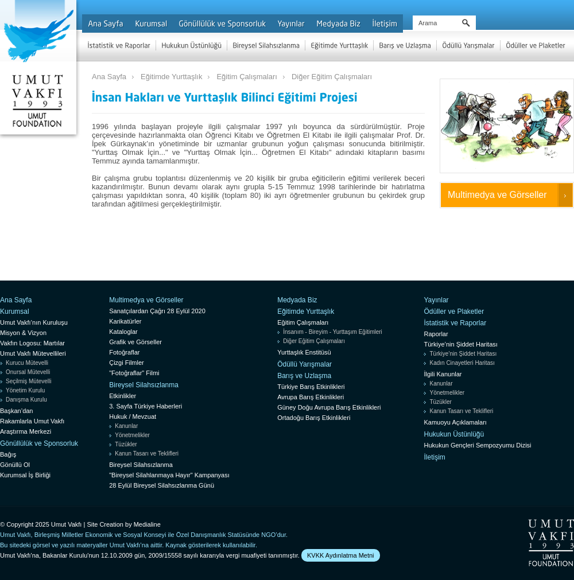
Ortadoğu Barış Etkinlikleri (313, 417)
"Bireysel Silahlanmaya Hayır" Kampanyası (169, 475)
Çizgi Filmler (126, 362)
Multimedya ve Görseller (497, 195)
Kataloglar (123, 331)
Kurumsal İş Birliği (25, 475)
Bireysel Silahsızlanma (144, 385)
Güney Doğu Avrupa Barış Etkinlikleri (329, 407)
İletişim (434, 457)
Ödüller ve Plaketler (454, 311)
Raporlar (436, 333)
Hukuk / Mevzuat (132, 416)
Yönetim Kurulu (25, 390)
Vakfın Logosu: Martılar (32, 343)
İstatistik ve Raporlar (455, 323)
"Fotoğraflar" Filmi (134, 372)
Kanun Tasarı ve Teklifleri (147, 453)
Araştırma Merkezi (25, 431)
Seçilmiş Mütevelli (28, 381)
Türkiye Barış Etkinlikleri (310, 386)
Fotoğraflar (124, 352)
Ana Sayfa (109, 76)
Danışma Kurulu (26, 399)
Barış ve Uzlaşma (304, 376)
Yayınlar (436, 300)
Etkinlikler (122, 395)
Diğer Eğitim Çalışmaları (332, 76)
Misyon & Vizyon (23, 332)
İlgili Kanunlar (442, 374)
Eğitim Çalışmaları (246, 76)
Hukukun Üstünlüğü (454, 434)
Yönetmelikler (132, 435)
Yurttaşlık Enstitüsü (304, 352)
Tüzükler (126, 444)
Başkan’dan (16, 410)
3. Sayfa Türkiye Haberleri (145, 406)
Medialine (147, 524)
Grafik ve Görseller (135, 341)
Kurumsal (14, 311)
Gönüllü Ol (15, 464)
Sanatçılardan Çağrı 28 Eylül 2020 (157, 310)
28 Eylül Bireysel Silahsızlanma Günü (161, 485)
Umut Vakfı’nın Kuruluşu (34, 322)
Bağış (8, 454)
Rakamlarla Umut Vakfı (32, 421)
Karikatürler (125, 321)
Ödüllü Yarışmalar (304, 364)
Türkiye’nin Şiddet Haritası (460, 344)
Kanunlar (126, 426)
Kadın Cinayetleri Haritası (461, 363)
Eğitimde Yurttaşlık (171, 76)
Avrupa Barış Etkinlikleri (310, 397)
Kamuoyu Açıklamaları (455, 422)
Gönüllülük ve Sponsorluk (39, 443)
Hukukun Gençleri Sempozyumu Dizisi (477, 445)
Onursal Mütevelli (28, 372)
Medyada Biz (297, 300)
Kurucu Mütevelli (27, 363)
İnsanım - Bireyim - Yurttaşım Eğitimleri (332, 332)
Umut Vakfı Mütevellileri (33, 353)
